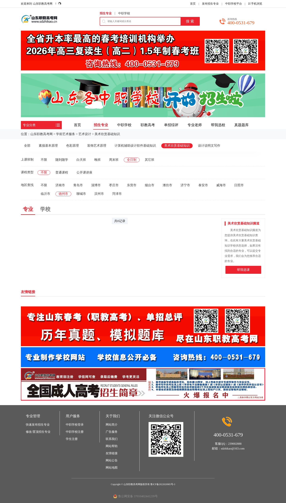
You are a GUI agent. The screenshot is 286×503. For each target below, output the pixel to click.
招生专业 (106, 13)
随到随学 (61, 159)
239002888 (235, 443)
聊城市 (81, 193)
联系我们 (112, 439)
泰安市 (203, 185)
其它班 (149, 159)
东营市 (131, 185)
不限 (44, 159)
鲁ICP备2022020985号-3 (162, 484)
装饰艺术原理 (96, 145)
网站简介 (112, 424)
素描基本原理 (48, 145)
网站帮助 (112, 446)
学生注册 (72, 439)
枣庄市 (114, 185)
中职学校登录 (75, 424)
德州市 (63, 193)
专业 (28, 209)
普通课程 (61, 172)
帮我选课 (243, 269)
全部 (27, 145)
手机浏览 (256, 3)
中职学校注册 (75, 431)
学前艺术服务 (65, 134)
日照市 (239, 185)
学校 (45, 209)
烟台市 (149, 185)
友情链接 (112, 453)
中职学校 (124, 13)
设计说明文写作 (209, 145)
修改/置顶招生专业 (38, 431)
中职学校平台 (233, 3)
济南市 (60, 185)
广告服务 (112, 431)
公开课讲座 (84, 172)
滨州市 (99, 193)
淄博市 (96, 185)
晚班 (97, 159)
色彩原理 (72, 145)
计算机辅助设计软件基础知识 (135, 145)
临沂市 (45, 193)
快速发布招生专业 (38, 424)
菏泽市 (117, 193)
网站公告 (112, 460)
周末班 (114, 159)
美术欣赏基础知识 (107, 134)
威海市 (221, 185)
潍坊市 (167, 185)
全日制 (131, 159)
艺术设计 (84, 134)
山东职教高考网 (42, 3)
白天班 (81, 159)
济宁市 (185, 185)
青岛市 (78, 185)
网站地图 (112, 467)
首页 (193, 3)
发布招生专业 (210, 3)
